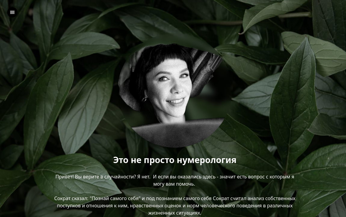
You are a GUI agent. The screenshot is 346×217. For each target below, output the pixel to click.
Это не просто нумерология (174, 160)
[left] (12, 12)
